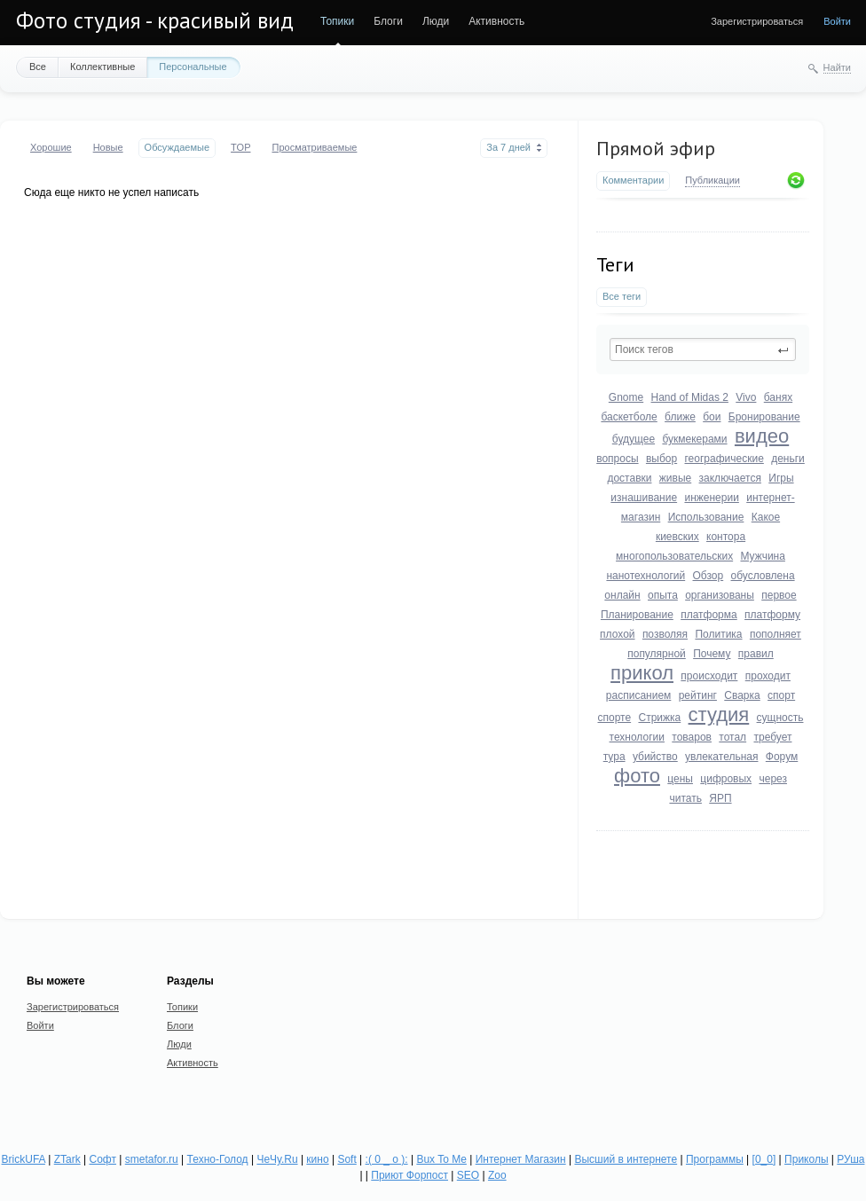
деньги (788, 458)
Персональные (192, 66)
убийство (655, 756)
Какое (766, 517)
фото (637, 776)
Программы (715, 1159)
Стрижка (659, 717)
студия (719, 714)
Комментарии (633, 180)
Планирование (637, 614)
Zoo (497, 1175)
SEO (468, 1175)
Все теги (621, 296)
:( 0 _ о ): (387, 1159)
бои (711, 417)
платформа (709, 614)
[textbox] (703, 349)
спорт (781, 695)
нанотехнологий (645, 575)
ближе (680, 417)
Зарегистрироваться (757, 21)
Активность (496, 21)
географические (724, 458)
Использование (706, 517)
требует (772, 737)
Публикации (712, 180)
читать (685, 798)
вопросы (617, 458)
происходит (709, 676)
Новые (108, 147)
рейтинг (698, 695)
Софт (103, 1159)
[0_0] (764, 1159)
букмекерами (694, 439)
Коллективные (102, 66)
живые (675, 478)
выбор (661, 458)
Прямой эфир (655, 148)
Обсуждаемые (177, 147)
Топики (337, 21)
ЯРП (720, 798)
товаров (692, 737)
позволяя (665, 634)
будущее (633, 439)
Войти (837, 21)
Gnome (626, 397)
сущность (780, 717)
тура (614, 756)
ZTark (67, 1159)
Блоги (388, 21)
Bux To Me (441, 1159)
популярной (656, 654)
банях (778, 397)
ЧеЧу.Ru (276, 1159)
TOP (240, 147)
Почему (711, 654)
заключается (730, 478)
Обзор (708, 575)
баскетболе (629, 417)
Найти (837, 67)
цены (680, 779)
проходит (768, 676)
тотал (732, 737)
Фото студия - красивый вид (155, 20)
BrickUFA (23, 1159)
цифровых (726, 779)
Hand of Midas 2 (689, 397)
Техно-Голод (217, 1159)
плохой (617, 634)
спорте (615, 717)
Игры (780, 478)
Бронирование (764, 417)
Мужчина (762, 556)
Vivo (746, 397)
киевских (677, 536)
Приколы (806, 1159)
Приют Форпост (409, 1175)
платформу (772, 614)
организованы (719, 595)
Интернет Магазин (521, 1159)
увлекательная (721, 756)
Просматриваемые (314, 147)
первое (778, 595)
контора (725, 536)
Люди (435, 21)
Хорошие (51, 147)
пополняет (775, 634)
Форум (782, 756)
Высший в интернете (625, 1159)
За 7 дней (508, 147)
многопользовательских (674, 556)
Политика (718, 634)
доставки (629, 478)
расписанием (638, 695)
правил (756, 654)
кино (317, 1159)
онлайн (622, 595)
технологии (637, 737)
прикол (641, 673)
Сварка (742, 695)
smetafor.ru (151, 1159)
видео (762, 436)
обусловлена (763, 575)
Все (37, 66)
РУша (850, 1159)
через (773, 779)
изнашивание (643, 497)
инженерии (711, 497)
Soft (346, 1159)
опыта (663, 595)
